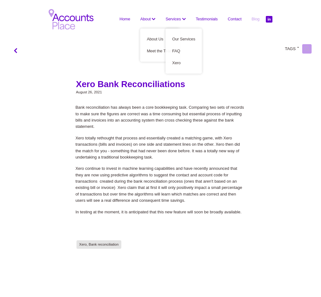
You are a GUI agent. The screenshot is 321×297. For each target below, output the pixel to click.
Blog (255, 19)
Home (124, 19)
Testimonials (207, 19)
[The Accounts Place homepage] (71, 19)
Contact (234, 19)
